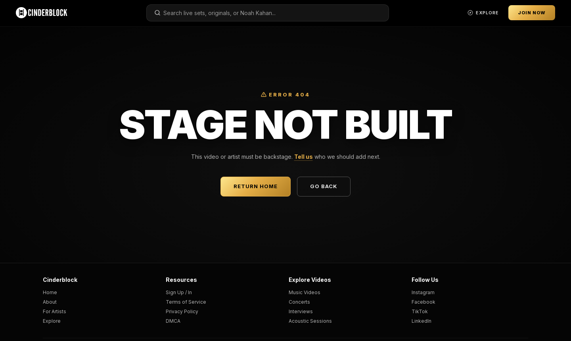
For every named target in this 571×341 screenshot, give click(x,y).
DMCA (173, 321)
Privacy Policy (182, 311)
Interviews (301, 311)
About (50, 302)
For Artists (54, 311)
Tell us (303, 156)
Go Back (323, 186)
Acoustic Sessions (310, 321)
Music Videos (304, 292)
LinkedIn (421, 321)
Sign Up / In (179, 292)
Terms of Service (186, 302)
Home (50, 292)
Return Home (256, 186)
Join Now (532, 12)
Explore (52, 321)
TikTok (420, 311)
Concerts (299, 302)
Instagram (423, 292)
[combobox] (267, 12)
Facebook (423, 302)
